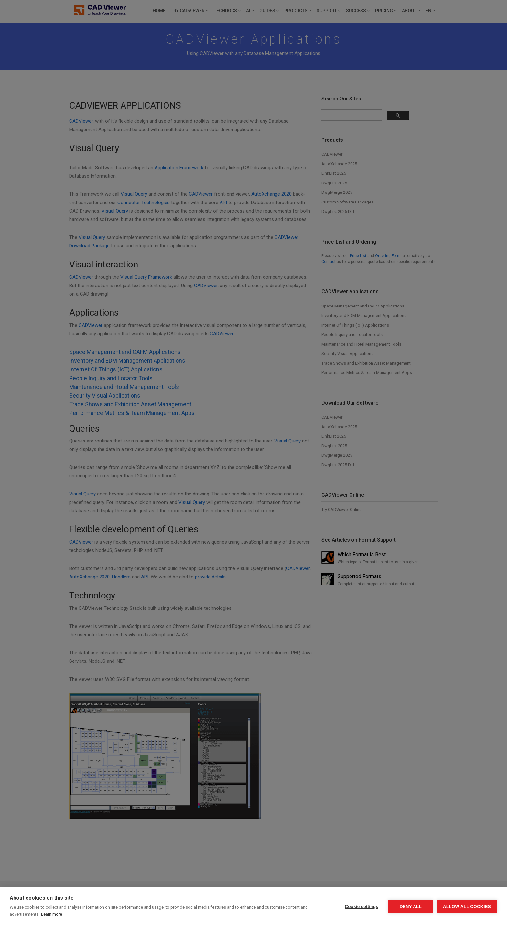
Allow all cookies (467, 906)
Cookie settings (361, 906)
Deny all (411, 906)
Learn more (51, 914)
